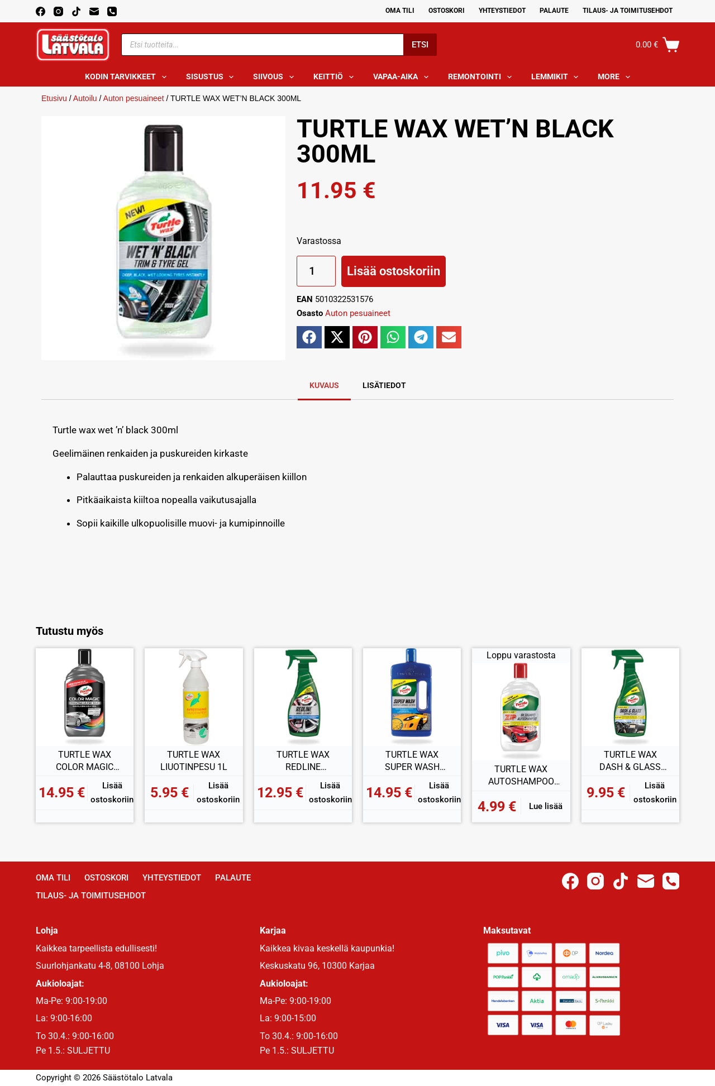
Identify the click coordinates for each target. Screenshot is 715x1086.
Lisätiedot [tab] (384, 385)
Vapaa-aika (403, 77)
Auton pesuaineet (133, 98)
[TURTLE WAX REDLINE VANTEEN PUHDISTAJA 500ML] (303, 697)
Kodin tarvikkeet (128, 77)
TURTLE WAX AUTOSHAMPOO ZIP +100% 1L (521, 775)
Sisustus (212, 77)
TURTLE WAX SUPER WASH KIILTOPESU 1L (412, 761)
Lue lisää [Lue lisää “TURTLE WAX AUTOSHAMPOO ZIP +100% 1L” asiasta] (546, 806)
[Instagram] (58, 11)
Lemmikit (557, 77)
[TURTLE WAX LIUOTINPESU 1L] (193, 697)
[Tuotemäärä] (316, 271)
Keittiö (335, 77)
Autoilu (85, 98)
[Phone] (112, 11)
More (616, 77)
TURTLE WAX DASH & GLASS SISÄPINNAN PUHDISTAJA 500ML (630, 761)
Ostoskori (446, 11)
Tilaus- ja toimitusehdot (628, 11)
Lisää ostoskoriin (393, 271)
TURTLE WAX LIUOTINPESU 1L (193, 760)
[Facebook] (40, 11)
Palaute (554, 11)
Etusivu (54, 98)
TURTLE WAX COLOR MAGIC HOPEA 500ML (84, 761)
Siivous (275, 77)
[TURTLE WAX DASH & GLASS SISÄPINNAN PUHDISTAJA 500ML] (630, 697)
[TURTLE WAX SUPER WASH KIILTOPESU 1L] (412, 697)
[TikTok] (76, 11)
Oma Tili (399, 11)
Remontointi (482, 77)
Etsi (420, 45)
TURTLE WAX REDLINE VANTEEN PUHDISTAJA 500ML (303, 761)
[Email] (94, 11)
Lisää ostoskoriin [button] (112, 793)
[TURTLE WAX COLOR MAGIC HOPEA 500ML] (85, 697)
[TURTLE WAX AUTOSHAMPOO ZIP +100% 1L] (521, 711)
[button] (309, 337)
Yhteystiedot (502, 11)
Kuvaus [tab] (324, 385)
